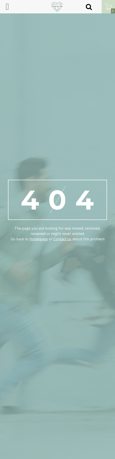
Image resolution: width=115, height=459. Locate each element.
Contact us (62, 239)
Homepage (38, 239)
